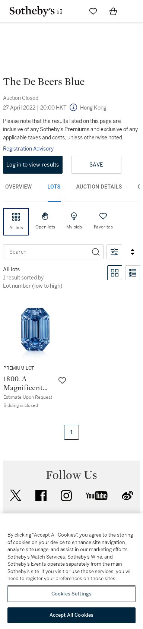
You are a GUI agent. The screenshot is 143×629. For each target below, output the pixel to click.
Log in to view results (32, 164)
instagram (66, 495)
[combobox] (45, 252)
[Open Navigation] (133, 11)
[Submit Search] (73, 11)
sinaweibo (127, 495)
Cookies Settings (71, 594)
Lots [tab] (54, 187)
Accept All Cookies (71, 615)
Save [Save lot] (96, 164)
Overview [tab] (18, 187)
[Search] (95, 251)
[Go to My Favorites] (93, 11)
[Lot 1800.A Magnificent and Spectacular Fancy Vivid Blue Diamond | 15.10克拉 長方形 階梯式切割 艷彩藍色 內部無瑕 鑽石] (36, 354)
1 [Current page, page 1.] (71, 432)
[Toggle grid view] (114, 272)
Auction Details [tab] (99, 187)
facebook (41, 495)
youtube (97, 495)
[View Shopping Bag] (113, 11)
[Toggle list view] (132, 272)
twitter (15, 495)
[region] (71, 571)
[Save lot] (62, 380)
